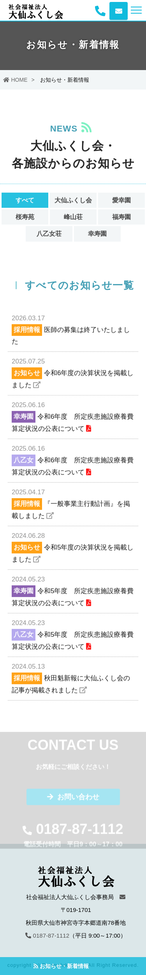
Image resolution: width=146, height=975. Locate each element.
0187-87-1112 (47, 935)
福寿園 (121, 217)
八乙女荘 (49, 234)
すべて (25, 201)
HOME (15, 80)
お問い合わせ (73, 798)
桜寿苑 (25, 217)
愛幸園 (121, 201)
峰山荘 (73, 217)
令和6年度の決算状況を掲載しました (73, 373)
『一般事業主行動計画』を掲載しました (73, 503)
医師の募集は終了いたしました (73, 329)
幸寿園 (97, 234)
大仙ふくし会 (73, 201)
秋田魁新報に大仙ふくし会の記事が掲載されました (73, 678)
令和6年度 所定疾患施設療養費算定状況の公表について (73, 416)
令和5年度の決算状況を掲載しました (73, 547)
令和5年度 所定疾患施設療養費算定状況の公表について (73, 591)
